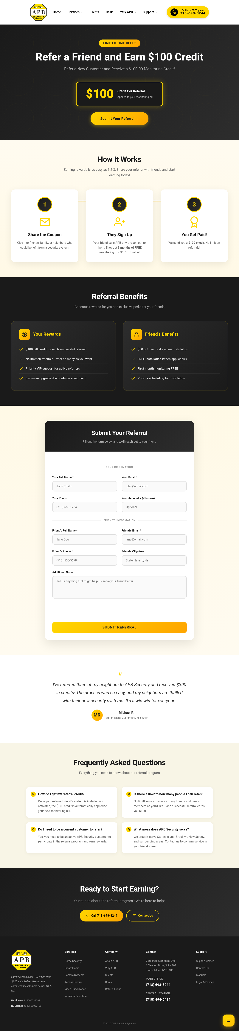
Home (57, 12)
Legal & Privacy (205, 982)
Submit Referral (119, 627)
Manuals (201, 975)
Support (150, 12)
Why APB (128, 12)
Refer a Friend (113, 989)
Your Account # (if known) (138, 498)
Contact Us (143, 916)
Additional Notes (63, 572)
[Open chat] (229, 1021)
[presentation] (80, 610)
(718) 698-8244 (158, 985)
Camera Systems (74, 975)
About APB (111, 960)
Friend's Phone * (62, 551)
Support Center (205, 960)
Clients (94, 12)
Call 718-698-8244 (101, 916)
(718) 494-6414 (158, 999)
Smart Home (72, 968)
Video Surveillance (75, 989)
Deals (110, 12)
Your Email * (129, 477)
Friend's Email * (131, 530)
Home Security (73, 960)
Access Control (73, 982)
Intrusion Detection (76, 996)
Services (75, 12)
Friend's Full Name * (64, 530)
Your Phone (59, 498)
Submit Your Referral (119, 118)
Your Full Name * (63, 477)
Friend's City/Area (133, 551)
